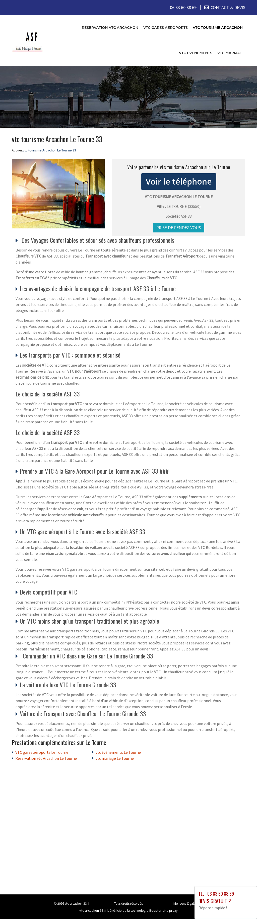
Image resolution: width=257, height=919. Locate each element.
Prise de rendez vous (178, 227)
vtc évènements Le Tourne (118, 752)
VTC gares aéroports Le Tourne (41, 752)
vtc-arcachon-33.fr (77, 903)
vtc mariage (230, 52)
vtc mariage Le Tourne (115, 758)
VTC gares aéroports (165, 27)
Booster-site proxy (163, 910)
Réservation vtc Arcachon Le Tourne (46, 758)
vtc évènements (195, 52)
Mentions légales (185, 903)
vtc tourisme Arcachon (218, 27)
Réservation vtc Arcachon (110, 27)
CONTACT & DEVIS (228, 7)
